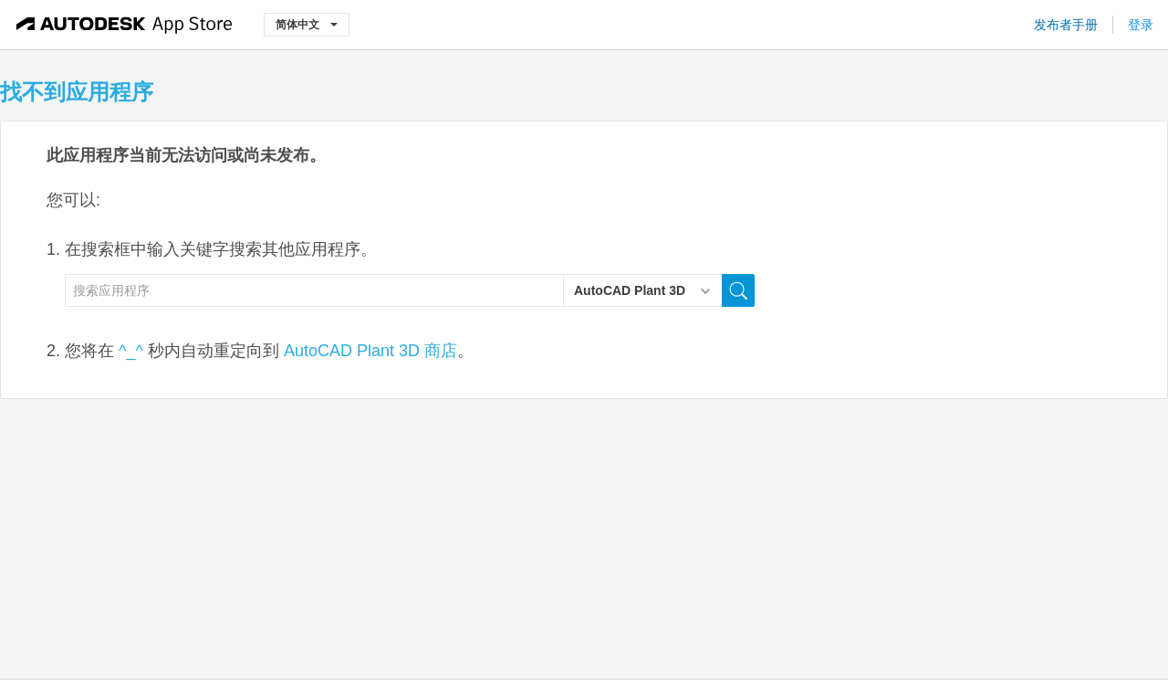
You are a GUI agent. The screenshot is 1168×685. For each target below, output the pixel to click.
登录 (1140, 25)
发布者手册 (1066, 25)
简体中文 (307, 24)
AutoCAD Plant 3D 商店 (370, 351)
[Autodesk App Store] (125, 24)
